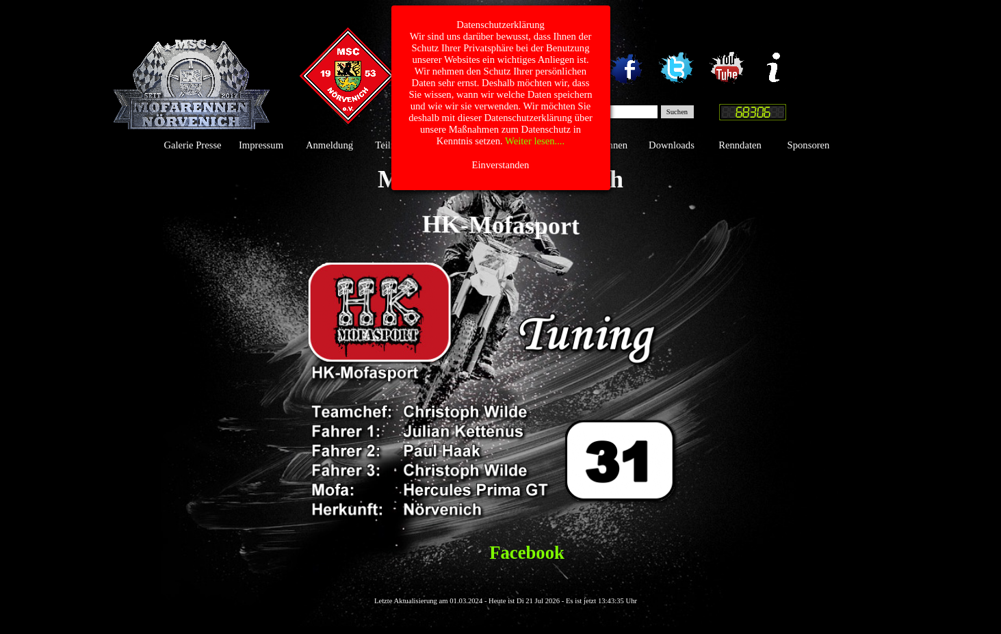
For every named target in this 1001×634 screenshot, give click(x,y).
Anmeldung (329, 145)
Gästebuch (466, 145)
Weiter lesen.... (534, 15)
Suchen (677, 112)
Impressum (261, 145)
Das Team (535, 145)
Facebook (526, 552)
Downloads (671, 145)
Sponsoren (809, 145)
